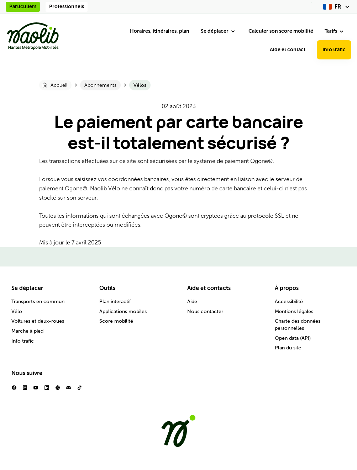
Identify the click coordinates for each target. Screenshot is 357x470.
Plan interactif (115, 302)
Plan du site (288, 348)
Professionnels (66, 7)
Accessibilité (289, 302)
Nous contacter (205, 311)
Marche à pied (27, 331)
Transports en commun (37, 302)
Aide (192, 302)
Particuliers (22, 7)
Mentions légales (294, 311)
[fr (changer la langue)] (337, 7)
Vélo (16, 311)
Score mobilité (116, 321)
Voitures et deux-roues (37, 321)
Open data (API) (293, 338)
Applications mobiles (123, 311)
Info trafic (334, 50)
